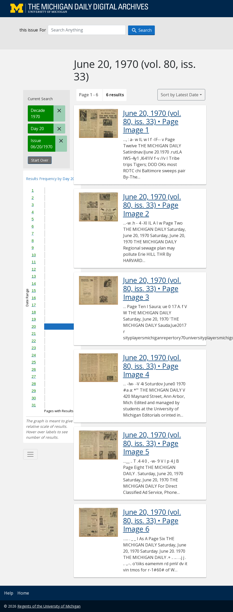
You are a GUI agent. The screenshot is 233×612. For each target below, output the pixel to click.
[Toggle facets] (30, 454)
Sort (179, 95)
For (42, 30)
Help (8, 593)
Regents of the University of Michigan (49, 606)
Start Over (39, 160)
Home (23, 593)
